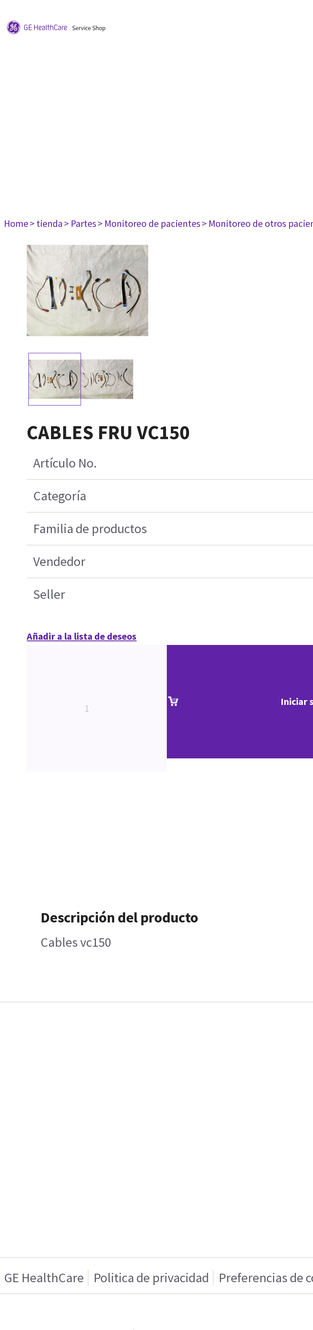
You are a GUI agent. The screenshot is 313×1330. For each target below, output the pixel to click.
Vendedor (59, 561)
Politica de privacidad (151, 1278)
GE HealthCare (44, 1278)
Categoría (59, 496)
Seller (49, 594)
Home (16, 223)
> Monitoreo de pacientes (149, 223)
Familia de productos (90, 529)
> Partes (80, 223)
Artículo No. (65, 463)
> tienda (46, 223)
